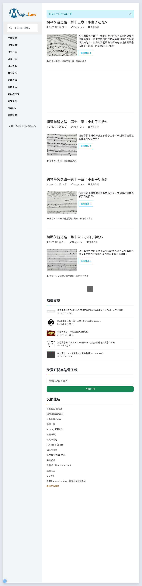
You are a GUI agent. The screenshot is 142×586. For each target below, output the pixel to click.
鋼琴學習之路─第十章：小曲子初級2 (75, 237)
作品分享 (12, 52)
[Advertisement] (90, 92)
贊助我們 (12, 115)
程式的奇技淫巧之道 (56, 454)
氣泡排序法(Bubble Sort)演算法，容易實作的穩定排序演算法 (86, 342)
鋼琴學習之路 (68, 61)
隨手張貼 (12, 66)
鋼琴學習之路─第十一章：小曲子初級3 (77, 179)
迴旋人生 (51, 470)
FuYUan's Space (55, 444)
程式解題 (12, 45)
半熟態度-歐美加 (54, 408)
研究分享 (12, 59)
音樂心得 (95, 27)
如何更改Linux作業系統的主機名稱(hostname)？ (80, 353)
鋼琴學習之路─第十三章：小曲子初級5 (77, 22)
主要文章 (12, 37)
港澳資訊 (51, 460)
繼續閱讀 (86, 52)
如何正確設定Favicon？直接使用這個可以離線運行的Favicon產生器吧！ (91, 310)
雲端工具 (12, 101)
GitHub (12, 108)
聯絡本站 (12, 87)
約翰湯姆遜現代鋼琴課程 (67, 218)
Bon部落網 (52, 449)
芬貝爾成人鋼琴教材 (65, 276)
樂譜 (58, 61)
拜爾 (51, 61)
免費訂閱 (90, 389)
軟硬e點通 (51, 434)
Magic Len (78, 27)
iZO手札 (50, 475)
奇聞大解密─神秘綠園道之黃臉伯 (72, 331)
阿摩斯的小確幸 (54, 418)
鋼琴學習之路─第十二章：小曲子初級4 (77, 121)
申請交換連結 (53, 486)
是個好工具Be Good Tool (59, 465)
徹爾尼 (52, 160)
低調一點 (51, 423)
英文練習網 (52, 439)
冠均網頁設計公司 (55, 413)
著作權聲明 (13, 94)
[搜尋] (22, 28)
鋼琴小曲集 (81, 61)
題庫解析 (12, 73)
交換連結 (12, 80)
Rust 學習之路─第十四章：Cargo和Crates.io (79, 320)
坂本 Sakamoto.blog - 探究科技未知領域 (66, 480)
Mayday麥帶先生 (55, 429)
